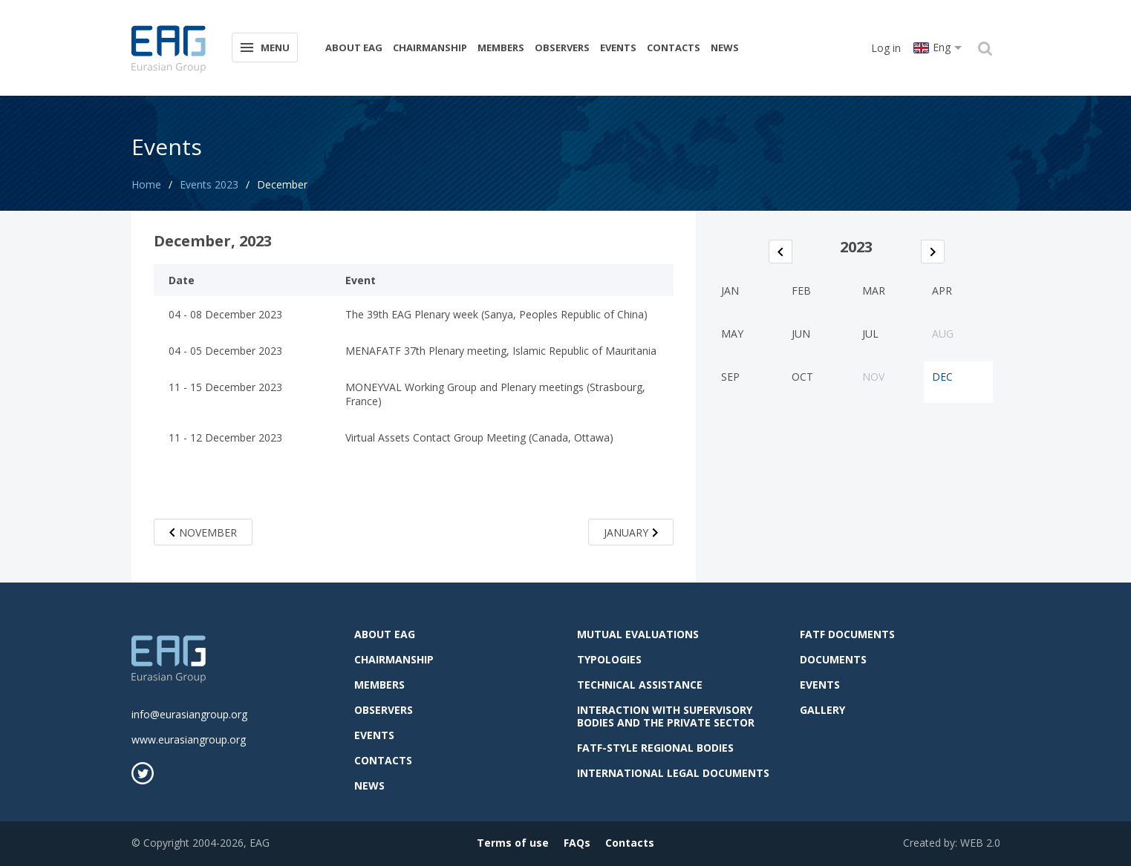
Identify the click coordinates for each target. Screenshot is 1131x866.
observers (562, 47)
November (203, 532)
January (631, 532)
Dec (942, 377)
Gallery (822, 710)
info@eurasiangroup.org (189, 714)
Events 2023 (209, 184)
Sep (730, 377)
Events (618, 47)
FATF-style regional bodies (655, 748)
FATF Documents (847, 634)
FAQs (577, 843)
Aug (943, 334)
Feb (801, 290)
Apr (942, 290)
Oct (802, 377)
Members (501, 47)
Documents (833, 659)
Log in (886, 48)
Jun (801, 334)
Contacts (673, 47)
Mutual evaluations (638, 634)
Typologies (609, 659)
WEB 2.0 (980, 843)
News (725, 47)
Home (146, 184)
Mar (873, 290)
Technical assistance (640, 685)
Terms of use (513, 843)
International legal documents (673, 773)
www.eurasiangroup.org (188, 739)
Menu (264, 46)
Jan (730, 290)
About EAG (353, 47)
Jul (870, 334)
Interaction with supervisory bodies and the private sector (665, 716)
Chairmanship (430, 47)
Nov (873, 377)
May (732, 334)
